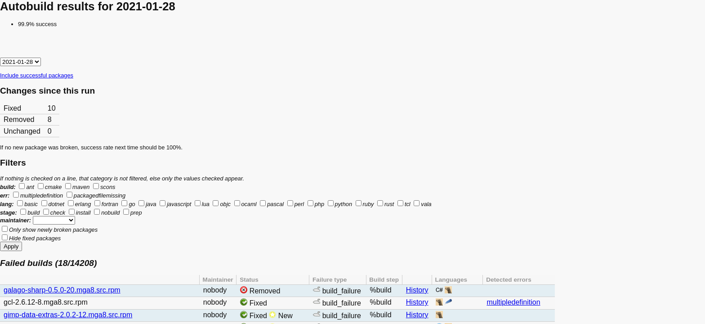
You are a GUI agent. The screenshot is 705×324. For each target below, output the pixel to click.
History (417, 290)
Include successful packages (36, 75)
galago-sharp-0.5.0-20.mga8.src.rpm (62, 290)
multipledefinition (513, 302)
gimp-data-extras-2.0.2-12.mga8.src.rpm (68, 315)
